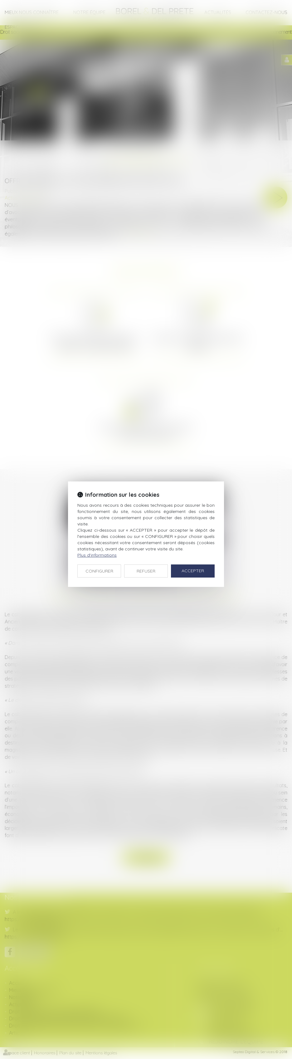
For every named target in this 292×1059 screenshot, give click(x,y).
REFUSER (146, 571)
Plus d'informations (97, 555)
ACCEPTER (193, 570)
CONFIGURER (99, 571)
